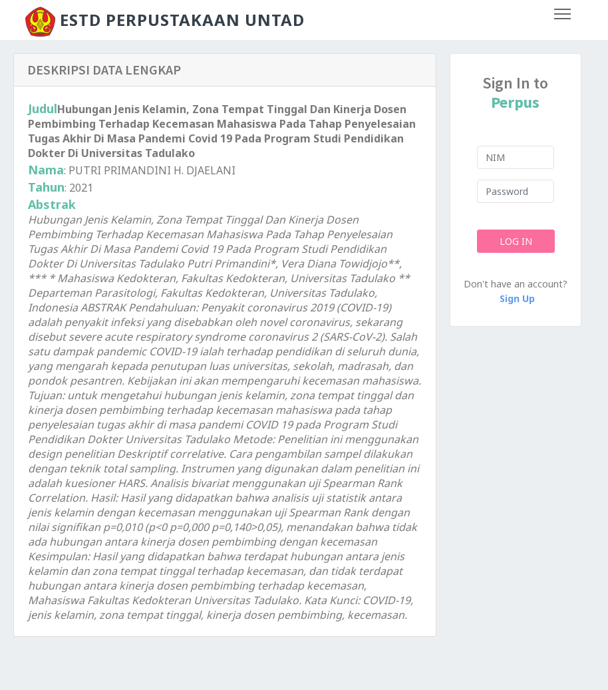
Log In (515, 241)
